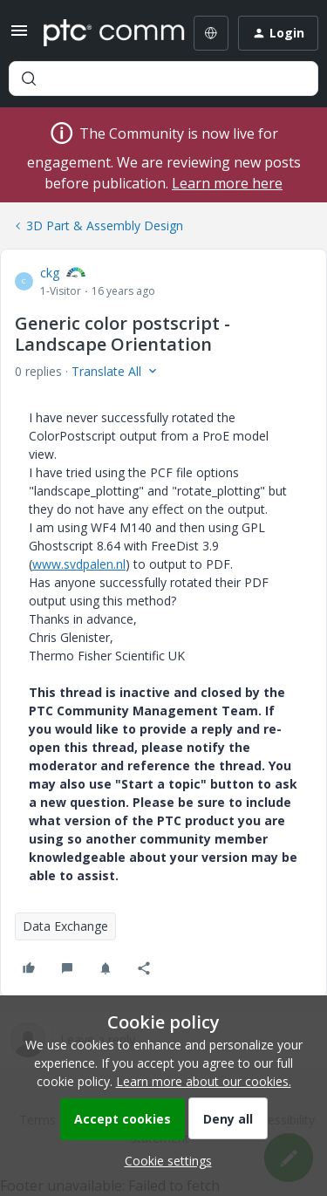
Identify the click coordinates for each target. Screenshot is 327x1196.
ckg (49, 272)
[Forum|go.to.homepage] (102, 33)
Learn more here (227, 183)
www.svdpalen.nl (79, 564)
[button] (19, 36)
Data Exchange (65, 926)
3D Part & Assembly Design (104, 225)
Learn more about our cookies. (203, 1081)
